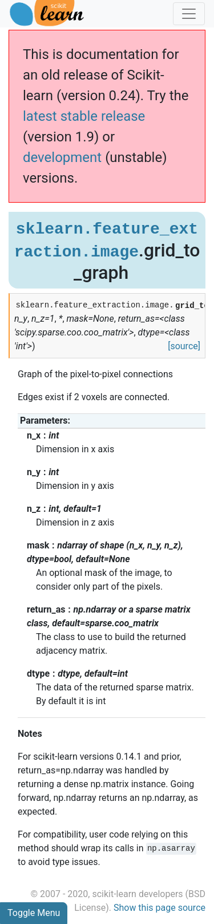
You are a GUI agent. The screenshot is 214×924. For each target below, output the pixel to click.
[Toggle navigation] (189, 13)
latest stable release (84, 116)
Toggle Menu (33, 912)
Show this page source (159, 907)
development (62, 157)
